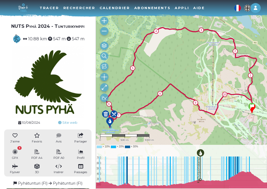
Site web (67, 123)
